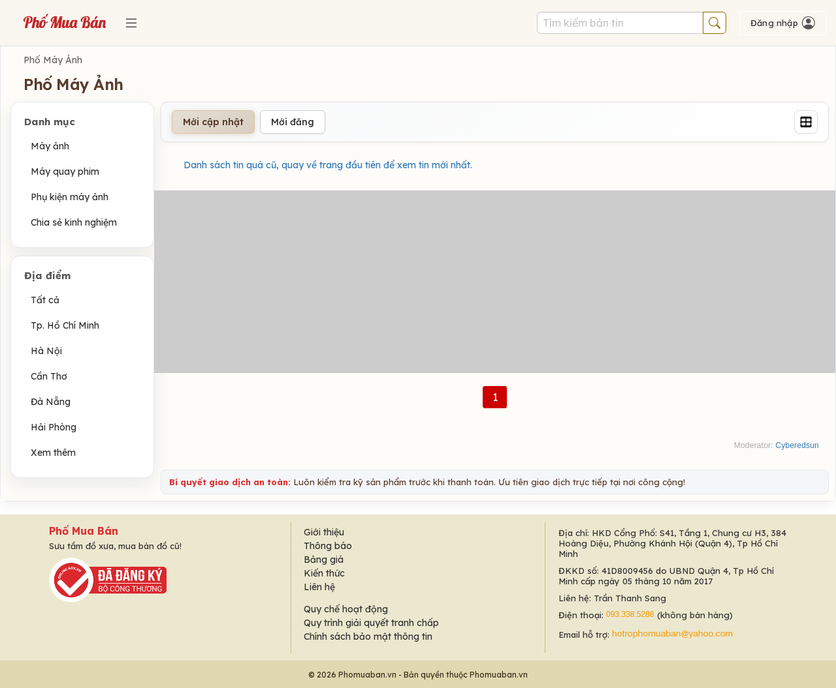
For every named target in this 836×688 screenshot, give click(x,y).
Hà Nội (46, 351)
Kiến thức (324, 573)
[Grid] (806, 122)
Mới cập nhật (213, 122)
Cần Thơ (49, 376)
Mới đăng (292, 122)
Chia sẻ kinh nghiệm (74, 222)
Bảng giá (324, 559)
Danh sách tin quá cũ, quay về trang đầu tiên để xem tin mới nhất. (328, 165)
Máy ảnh (50, 146)
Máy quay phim (65, 171)
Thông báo (328, 546)
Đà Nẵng (51, 402)
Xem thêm (53, 452)
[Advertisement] (494, 281)
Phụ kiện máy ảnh (69, 197)
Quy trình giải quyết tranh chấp (371, 623)
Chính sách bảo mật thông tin (368, 636)
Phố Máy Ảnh (53, 60)
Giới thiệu (324, 532)
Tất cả (45, 300)
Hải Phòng (53, 427)
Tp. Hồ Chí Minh (65, 325)
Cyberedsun (797, 445)
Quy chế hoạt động (346, 609)
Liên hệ (319, 587)
